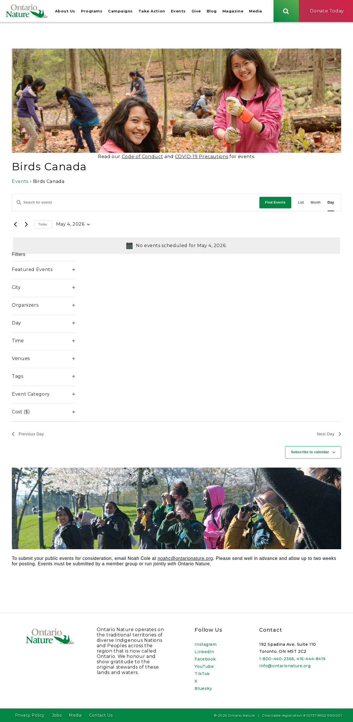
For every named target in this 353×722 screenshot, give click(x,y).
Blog (212, 11)
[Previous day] (15, 225)
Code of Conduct (142, 157)
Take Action (151, 11)
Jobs (56, 715)
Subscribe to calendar (310, 453)
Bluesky (203, 688)
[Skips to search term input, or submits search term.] (286, 11)
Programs (91, 11)
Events (178, 11)
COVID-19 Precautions (201, 157)
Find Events (275, 203)
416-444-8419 (311, 658)
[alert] (176, 246)
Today (42, 225)
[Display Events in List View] (301, 203)
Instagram (206, 644)
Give (196, 11)
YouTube (204, 666)
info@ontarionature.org (284, 665)
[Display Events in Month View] (316, 203)
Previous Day (28, 434)
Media (255, 11)
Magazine (232, 11)
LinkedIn (204, 651)
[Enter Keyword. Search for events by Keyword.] (135, 203)
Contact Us (101, 715)
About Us (65, 11)
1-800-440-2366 (276, 658)
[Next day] (26, 225)
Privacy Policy (30, 715)
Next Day (329, 434)
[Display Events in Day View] (331, 203)
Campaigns (120, 11)
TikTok (202, 673)
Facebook (205, 659)
